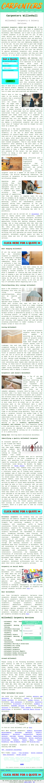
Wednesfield (37, 736)
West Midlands (15, 557)
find (7, 595)
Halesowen (18, 732)
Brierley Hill (34, 741)
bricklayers (17, 704)
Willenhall (35, 214)
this (28, 588)
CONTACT (32, 11)
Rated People (19, 466)
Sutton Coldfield (35, 738)
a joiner (19, 409)
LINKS (22, 11)
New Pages (8, 770)
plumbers (37, 704)
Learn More (27, 782)
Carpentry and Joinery (31, 426)
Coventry (39, 732)
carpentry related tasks (31, 555)
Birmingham (38, 730)
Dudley (24, 741)
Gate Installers (8, 754)
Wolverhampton (6, 732)
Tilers (14, 753)
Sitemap (2, 770)
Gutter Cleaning (36, 753)
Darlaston (16, 734)
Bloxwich (28, 736)
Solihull (4, 736)
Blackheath (22, 738)
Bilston (14, 738)
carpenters (23, 51)
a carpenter (35, 114)
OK (34, 782)
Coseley (20, 736)
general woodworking (16, 541)
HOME (18, 11)
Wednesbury (5, 734)
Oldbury (29, 730)
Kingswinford (28, 734)
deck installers (16, 702)
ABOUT (27, 11)
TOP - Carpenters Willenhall (12, 749)
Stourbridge (6, 740)
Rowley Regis (27, 740)
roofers (26, 698)
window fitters (33, 700)
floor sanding (26, 707)
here (27, 614)
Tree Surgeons (23, 753)
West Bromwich (15, 741)
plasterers (38, 702)
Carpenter (5, 745)
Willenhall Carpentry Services (18, 618)
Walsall (39, 734)
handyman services (17, 705)
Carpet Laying (21, 754)
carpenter (20, 270)
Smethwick (28, 732)
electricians (6, 709)
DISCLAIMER (39, 11)
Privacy (41, 770)
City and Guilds (9, 426)
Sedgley (16, 740)
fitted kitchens (8, 700)
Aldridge (13, 736)
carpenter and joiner (33, 400)
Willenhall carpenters (10, 517)
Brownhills (5, 741)
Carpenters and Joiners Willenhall (16, 373)
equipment (34, 40)
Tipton (39, 740)
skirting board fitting (31, 709)
